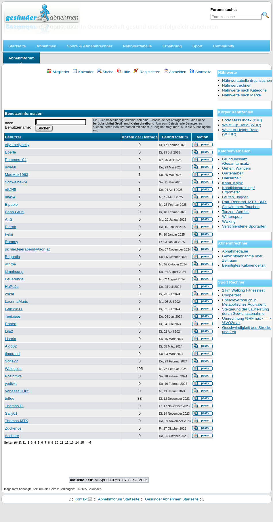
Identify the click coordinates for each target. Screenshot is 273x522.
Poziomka (13, 376)
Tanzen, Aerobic (235, 211)
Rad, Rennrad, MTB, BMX (244, 202)
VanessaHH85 (17, 391)
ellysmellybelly (17, 145)
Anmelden (175, 72)
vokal (9, 294)
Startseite (200, 72)
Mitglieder (58, 72)
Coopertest (231, 295)
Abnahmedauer (235, 251)
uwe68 (10, 167)
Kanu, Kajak (232, 183)
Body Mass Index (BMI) (242, 120)
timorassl (12, 354)
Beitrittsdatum (175, 137)
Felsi (9, 234)
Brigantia (12, 257)
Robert (10, 324)
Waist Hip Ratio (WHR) (241, 125)
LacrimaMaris (16, 301)
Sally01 (11, 413)
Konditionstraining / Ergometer (238, 190)
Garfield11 (14, 309)
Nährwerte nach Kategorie (244, 90)
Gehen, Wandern (236, 168)
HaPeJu (11, 286)
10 (56, 442)
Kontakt (81, 499)
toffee (9, 398)
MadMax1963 (16, 174)
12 (66, 442)
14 (77, 442)
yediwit (11, 383)
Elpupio (11, 204)
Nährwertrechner (236, 85)
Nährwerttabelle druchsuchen (247, 80)
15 (82, 442)
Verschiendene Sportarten (244, 226)
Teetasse (12, 316)
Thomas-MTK (16, 421)
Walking (229, 221)
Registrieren (147, 72)
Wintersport (232, 216)
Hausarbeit (231, 178)
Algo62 (11, 346)
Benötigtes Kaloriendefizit (243, 265)
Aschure (12, 436)
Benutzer (13, 137)
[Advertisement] (108, 90)
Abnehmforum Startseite (119, 499)
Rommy (11, 242)
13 (72, 442)
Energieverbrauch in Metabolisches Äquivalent (244, 302)
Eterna (10, 227)
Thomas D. (14, 406)
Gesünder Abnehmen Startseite (171, 499)
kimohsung (14, 271)
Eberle (10, 152)
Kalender (82, 72)
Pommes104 (15, 160)
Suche (105, 72)
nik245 (10, 189)
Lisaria (10, 339)
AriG (9, 219)
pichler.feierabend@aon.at (27, 249)
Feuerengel (14, 279)
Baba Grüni (14, 212)
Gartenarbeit (232, 173)
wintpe (10, 264)
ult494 (10, 197)
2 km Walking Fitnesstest (243, 290)
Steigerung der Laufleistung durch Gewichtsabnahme (245, 311)
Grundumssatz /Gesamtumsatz (235, 161)
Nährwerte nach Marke (241, 95)
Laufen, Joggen (235, 197)
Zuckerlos (13, 428)
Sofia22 (11, 361)
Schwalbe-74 (16, 182)
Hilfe (123, 72)
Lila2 (9, 331)
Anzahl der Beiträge (140, 137)
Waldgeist (13, 368)
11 (61, 442)
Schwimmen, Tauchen (240, 207)
